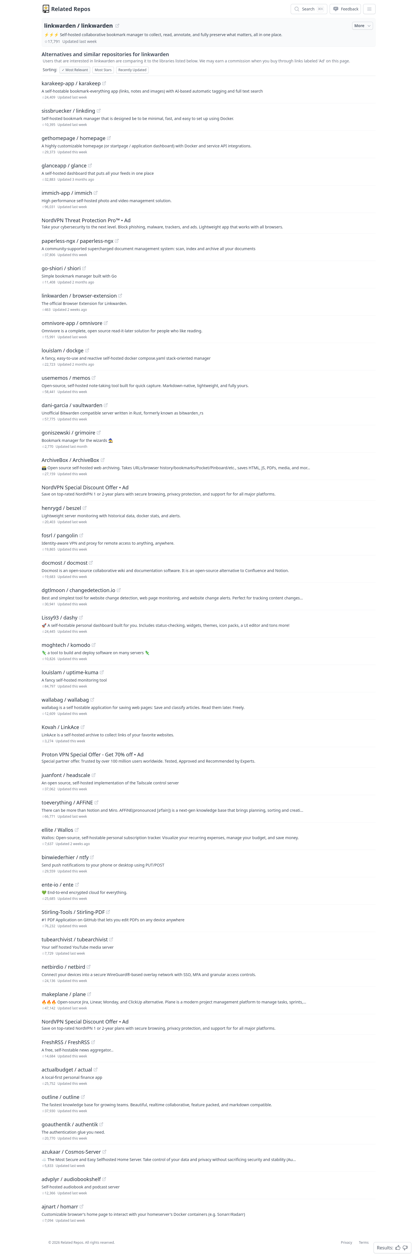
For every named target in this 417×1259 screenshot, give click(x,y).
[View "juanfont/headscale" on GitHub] (93, 775)
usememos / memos (66, 377)
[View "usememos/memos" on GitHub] (93, 378)
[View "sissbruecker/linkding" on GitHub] (98, 110)
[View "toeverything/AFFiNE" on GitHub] (96, 802)
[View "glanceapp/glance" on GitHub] (90, 165)
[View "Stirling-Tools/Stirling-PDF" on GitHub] (108, 912)
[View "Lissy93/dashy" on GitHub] (81, 617)
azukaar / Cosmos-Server (71, 1151)
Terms (364, 1242)
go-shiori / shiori (61, 268)
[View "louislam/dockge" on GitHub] (87, 350)
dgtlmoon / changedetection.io (78, 590)
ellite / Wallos (57, 829)
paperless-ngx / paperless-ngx (78, 240)
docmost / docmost (65, 562)
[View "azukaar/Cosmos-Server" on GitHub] (104, 1151)
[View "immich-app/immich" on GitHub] (95, 193)
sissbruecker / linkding (68, 110)
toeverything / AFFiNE (67, 802)
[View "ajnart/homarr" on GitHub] (81, 1206)
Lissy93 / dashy (60, 617)
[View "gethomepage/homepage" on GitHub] (109, 138)
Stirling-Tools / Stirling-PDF (73, 912)
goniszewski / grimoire (68, 432)
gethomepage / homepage (74, 138)
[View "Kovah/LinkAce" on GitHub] (82, 727)
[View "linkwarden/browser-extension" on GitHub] (120, 295)
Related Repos (71, 9)
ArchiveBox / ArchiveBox (70, 460)
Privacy (346, 1242)
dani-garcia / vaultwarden (72, 405)
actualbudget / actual (67, 1069)
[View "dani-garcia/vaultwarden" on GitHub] (105, 405)
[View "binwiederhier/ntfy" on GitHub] (92, 857)
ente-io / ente (58, 884)
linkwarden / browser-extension (79, 295)
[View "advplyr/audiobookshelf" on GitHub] (104, 1179)
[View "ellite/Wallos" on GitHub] (76, 830)
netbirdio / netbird (63, 966)
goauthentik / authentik (70, 1124)
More (363, 26)
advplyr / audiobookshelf (71, 1179)
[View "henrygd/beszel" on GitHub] (84, 508)
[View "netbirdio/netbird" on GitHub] (88, 967)
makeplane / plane (64, 994)
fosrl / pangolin (60, 535)
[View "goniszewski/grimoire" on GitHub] (98, 432)
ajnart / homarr (60, 1206)
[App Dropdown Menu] (369, 9)
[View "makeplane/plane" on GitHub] (89, 994)
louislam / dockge (63, 350)
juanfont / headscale (66, 775)
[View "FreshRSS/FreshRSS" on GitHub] (93, 1042)
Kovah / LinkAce (60, 727)
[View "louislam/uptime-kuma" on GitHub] (102, 672)
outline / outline (61, 1097)
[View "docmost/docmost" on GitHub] (91, 562)
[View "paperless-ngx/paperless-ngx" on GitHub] (116, 241)
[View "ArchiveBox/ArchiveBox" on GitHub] (102, 460)
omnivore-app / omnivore (72, 323)
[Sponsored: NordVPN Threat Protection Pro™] (209, 223)
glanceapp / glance (64, 165)
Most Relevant (75, 69)
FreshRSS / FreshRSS (66, 1042)
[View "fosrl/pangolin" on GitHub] (81, 535)
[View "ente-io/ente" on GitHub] (77, 884)
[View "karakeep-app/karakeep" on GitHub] (104, 83)
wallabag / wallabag (65, 699)
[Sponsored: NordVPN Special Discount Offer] (209, 490)
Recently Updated (132, 69)
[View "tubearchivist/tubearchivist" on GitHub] (111, 939)
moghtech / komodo (66, 644)
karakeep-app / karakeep (71, 83)
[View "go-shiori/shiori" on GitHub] (84, 268)
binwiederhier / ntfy (65, 857)
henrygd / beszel (61, 508)
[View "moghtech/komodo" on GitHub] (93, 645)
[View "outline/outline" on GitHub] (83, 1097)
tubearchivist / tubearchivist (75, 939)
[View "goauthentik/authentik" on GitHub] (101, 1124)
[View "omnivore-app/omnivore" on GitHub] (105, 323)
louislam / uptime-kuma (70, 672)
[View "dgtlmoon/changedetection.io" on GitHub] (118, 590)
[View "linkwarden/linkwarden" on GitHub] (117, 25)
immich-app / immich (67, 192)
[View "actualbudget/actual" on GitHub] (95, 1069)
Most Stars (103, 69)
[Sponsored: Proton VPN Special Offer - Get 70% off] (209, 757)
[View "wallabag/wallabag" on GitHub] (92, 699)
